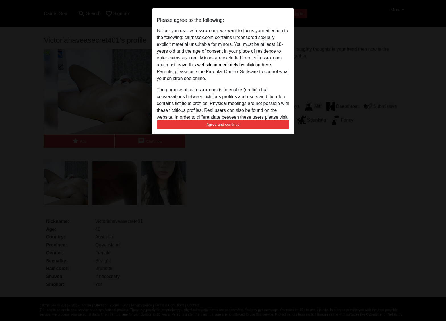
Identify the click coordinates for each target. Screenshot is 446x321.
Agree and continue (223, 124)
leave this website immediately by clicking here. (224, 64)
